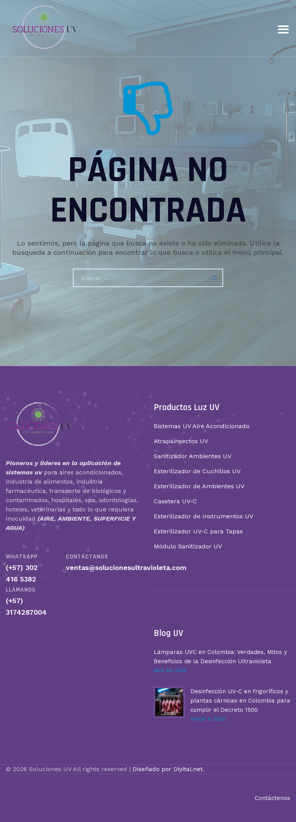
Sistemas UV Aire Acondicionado (201, 426)
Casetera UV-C (175, 501)
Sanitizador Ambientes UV (192, 456)
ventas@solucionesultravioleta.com (126, 567)
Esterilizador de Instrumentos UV (203, 516)
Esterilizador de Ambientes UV (199, 486)
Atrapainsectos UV (181, 441)
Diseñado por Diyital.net (168, 769)
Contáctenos (272, 798)
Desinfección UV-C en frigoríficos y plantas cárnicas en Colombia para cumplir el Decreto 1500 (240, 700)
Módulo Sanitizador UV (188, 546)
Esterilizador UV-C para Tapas (198, 531)
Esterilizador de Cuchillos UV (197, 471)
